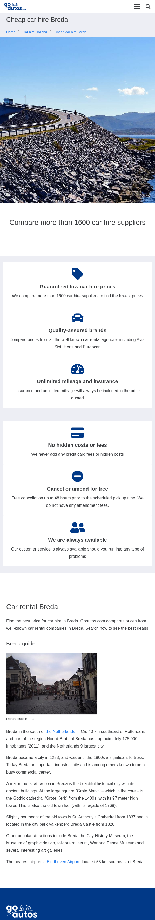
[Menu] (137, 6)
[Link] (15, 6)
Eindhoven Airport (63, 862)
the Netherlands (60, 731)
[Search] (148, 6)
